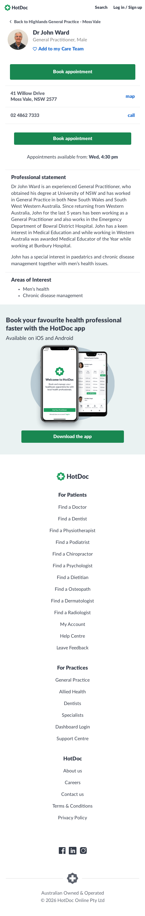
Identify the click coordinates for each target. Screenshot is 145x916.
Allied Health (72, 691)
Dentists (72, 703)
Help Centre (72, 636)
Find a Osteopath (73, 589)
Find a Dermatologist (72, 601)
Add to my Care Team (58, 49)
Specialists (72, 715)
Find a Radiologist (72, 612)
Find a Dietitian (72, 577)
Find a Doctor (72, 507)
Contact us (72, 794)
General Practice (72, 680)
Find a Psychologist (73, 565)
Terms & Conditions (72, 806)
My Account (72, 624)
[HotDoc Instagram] (83, 850)
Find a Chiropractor (72, 554)
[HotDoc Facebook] (62, 850)
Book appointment (72, 71)
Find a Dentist (72, 519)
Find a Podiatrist (73, 542)
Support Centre (72, 738)
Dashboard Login (72, 727)
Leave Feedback (72, 648)
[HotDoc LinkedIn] (72, 850)
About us (72, 771)
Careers (73, 782)
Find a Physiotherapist (72, 530)
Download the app (72, 436)
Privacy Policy (72, 817)
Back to (55, 22)
